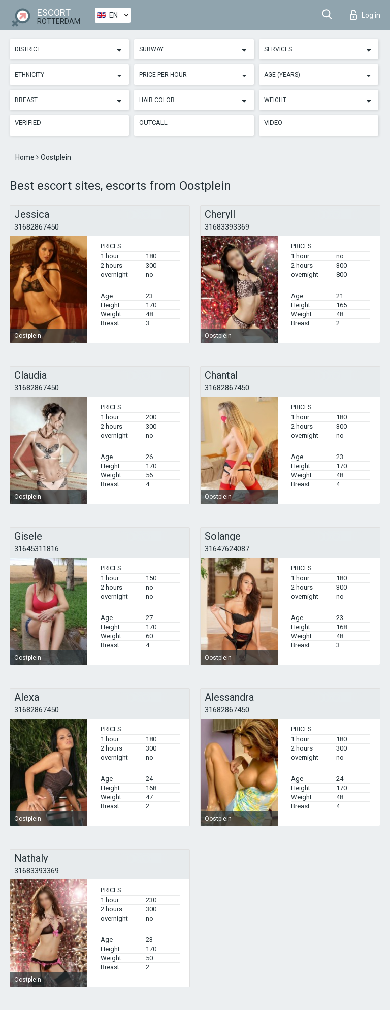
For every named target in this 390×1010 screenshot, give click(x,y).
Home (25, 157)
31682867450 (36, 227)
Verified (28, 122)
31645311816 (36, 548)
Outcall (153, 122)
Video (273, 122)
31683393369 (227, 227)
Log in (365, 14)
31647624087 (227, 548)
